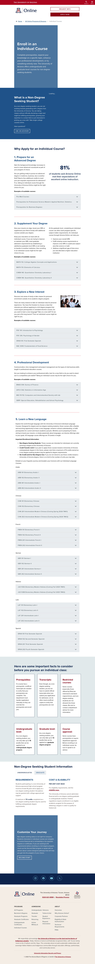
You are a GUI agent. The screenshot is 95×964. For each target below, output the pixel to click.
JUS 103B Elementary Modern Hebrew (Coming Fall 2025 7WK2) (41, 592)
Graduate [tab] (40, 773)
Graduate (35, 913)
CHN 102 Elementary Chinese (29, 506)
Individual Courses (20, 928)
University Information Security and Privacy (47, 953)
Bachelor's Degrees (20, 913)
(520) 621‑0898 (48, 897)
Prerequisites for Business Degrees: (29, 207)
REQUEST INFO (65, 9)
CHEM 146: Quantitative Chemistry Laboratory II (34, 278)
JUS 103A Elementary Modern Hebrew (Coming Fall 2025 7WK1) (41, 587)
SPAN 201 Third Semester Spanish (30, 644)
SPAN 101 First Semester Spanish (30, 634)
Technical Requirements (59, 926)
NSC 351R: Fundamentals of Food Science (31, 346)
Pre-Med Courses (22, 197)
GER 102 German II (25, 564)
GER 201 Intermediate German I (29, 569)
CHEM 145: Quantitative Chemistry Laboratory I (33, 273)
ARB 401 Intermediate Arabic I (29, 483)
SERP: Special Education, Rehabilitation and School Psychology (39, 400)
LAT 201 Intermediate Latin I (28, 616)
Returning (35, 919)
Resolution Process (62, 897)
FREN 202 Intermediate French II (30, 545)
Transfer (34, 916)
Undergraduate (37, 910)
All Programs (18, 910)
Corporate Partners (61, 916)
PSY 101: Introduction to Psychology (29, 330)
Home (20, 21)
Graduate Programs (20, 916)
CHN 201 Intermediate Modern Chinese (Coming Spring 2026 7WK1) (43, 512)
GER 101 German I (24, 558)
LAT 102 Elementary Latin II (28, 610)
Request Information (46, 923)
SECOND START (24, 858)
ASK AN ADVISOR (22, 131)
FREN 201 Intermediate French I (29, 540)
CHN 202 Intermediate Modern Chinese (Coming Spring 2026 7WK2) (43, 517)
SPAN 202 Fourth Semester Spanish (31, 649)
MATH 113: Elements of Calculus (28, 267)
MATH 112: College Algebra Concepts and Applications (36, 262)
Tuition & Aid (46, 913)
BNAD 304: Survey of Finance (27, 385)
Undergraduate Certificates (19, 924)
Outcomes (58, 910)
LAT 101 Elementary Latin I (27, 605)
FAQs (56, 930)
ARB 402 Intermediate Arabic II (29, 488)
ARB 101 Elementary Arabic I (28, 472)
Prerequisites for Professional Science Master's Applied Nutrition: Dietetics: (44, 202)
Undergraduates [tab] (24, 773)
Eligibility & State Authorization (60, 920)
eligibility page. (54, 790)
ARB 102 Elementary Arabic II (28, 478)
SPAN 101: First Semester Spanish (28, 341)
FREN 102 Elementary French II (29, 535)
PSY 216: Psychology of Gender (28, 336)
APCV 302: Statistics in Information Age (31, 390)
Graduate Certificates (21, 919)
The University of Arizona (63, 957)
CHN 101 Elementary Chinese (28, 501)
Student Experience (46, 917)
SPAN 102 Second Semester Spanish (31, 639)
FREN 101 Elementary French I (29, 530)
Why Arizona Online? (62, 913)
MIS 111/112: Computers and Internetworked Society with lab (38, 395)
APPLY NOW (64, 14)
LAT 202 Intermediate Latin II (28, 621)
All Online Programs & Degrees (35, 21)
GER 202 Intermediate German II (30, 574)
